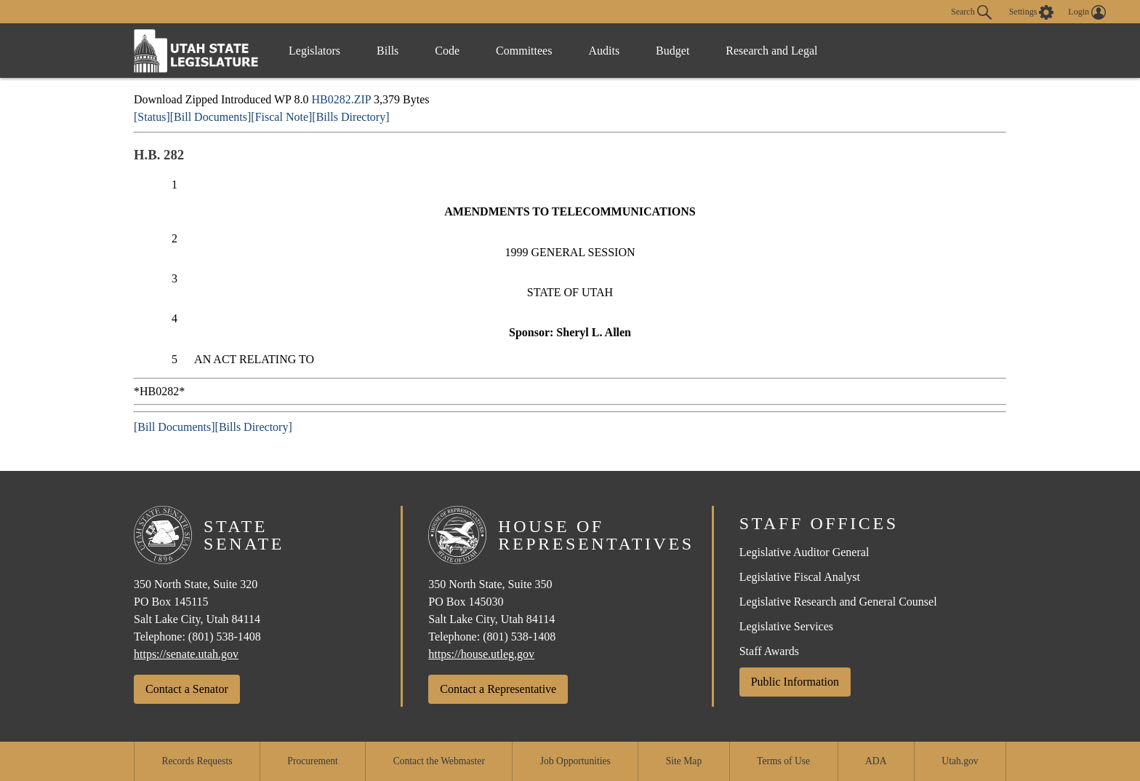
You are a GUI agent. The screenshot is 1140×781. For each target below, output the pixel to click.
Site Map (684, 761)
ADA (875, 761)
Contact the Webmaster (439, 761)
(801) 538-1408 (224, 636)
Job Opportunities (575, 761)
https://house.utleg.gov (481, 654)
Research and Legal (771, 50)
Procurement (312, 761)
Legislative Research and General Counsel (838, 601)
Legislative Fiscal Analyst (799, 577)
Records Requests (196, 761)
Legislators (314, 50)
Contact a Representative (498, 689)
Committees (524, 50)
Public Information (795, 681)
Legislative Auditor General (804, 552)
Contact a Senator (186, 689)
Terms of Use (783, 761)
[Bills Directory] (350, 117)
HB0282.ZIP (341, 99)
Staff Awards (769, 651)
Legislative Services (786, 626)
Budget (672, 50)
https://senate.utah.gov (186, 654)
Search (971, 12)
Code (447, 50)
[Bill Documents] (211, 117)
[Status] (152, 117)
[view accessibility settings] (1031, 12)
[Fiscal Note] (281, 117)
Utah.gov (960, 761)
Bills (387, 50)
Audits (603, 50)
